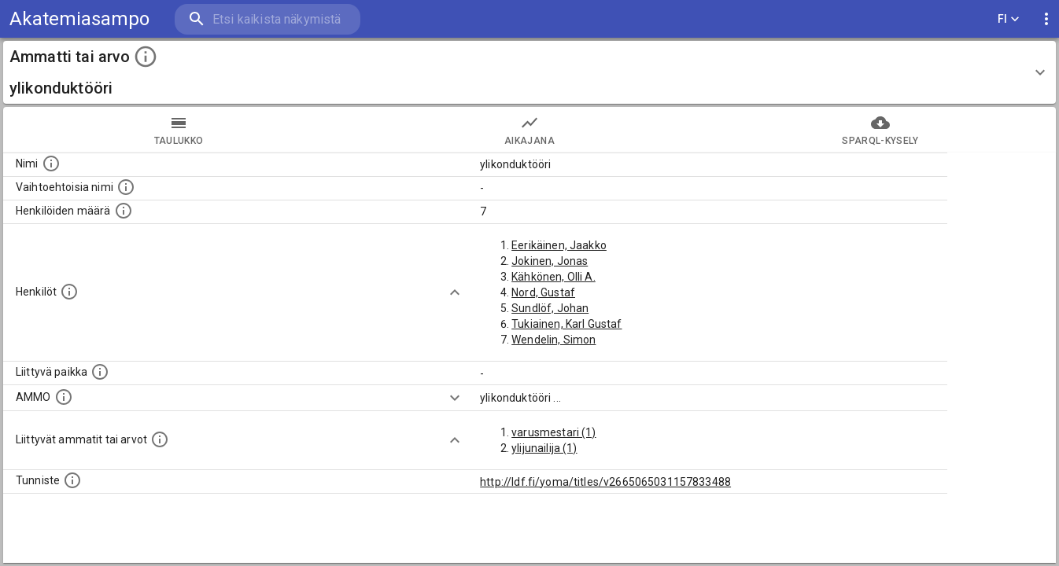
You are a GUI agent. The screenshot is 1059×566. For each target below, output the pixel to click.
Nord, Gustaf (543, 292)
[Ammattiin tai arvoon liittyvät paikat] (100, 371)
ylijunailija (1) (544, 448)
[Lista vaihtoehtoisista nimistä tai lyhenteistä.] (125, 187)
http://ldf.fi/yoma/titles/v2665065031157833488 (605, 482)
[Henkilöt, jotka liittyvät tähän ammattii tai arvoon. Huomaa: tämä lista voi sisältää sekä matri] (69, 291)
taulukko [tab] (178, 130)
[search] (267, 19)
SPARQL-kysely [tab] (880, 130)
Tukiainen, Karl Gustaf (566, 324)
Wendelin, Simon (553, 339)
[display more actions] (1046, 19)
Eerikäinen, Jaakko (559, 245)
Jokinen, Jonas (549, 261)
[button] (529, 72)
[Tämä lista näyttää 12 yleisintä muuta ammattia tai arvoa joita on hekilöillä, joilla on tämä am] (159, 439)
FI (1008, 19)
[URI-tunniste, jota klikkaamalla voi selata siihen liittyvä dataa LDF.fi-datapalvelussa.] (72, 480)
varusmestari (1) (553, 432)
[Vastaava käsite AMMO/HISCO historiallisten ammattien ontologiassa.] (63, 397)
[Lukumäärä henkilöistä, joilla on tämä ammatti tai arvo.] (123, 210)
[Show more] (454, 292)
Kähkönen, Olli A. (553, 276)
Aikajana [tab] (529, 130)
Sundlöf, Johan (550, 308)
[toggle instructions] (145, 56)
